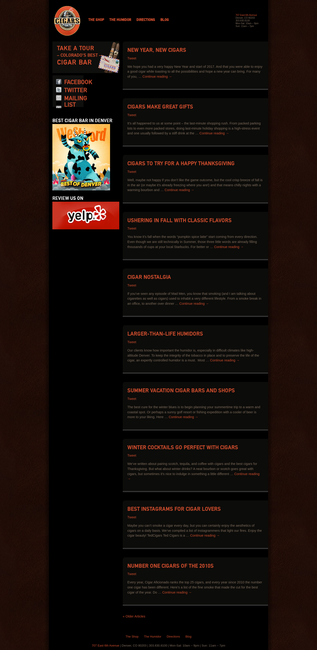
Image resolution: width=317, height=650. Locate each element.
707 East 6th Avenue (246, 15)
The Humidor (120, 20)
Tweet (131, 58)
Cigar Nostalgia (149, 277)
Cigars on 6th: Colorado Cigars (67, 20)
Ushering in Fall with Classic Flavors (179, 221)
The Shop (96, 20)
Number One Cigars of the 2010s (170, 566)
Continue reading (157, 76)
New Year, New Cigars (156, 50)
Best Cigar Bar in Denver (82, 120)
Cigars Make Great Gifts (160, 107)
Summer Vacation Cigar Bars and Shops (181, 391)
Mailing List (75, 101)
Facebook (78, 82)
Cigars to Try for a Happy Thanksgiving (181, 164)
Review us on (67, 198)
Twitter (75, 90)
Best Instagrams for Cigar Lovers (174, 509)
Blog (164, 20)
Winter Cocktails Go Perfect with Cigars (182, 448)
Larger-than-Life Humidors (165, 334)
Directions (145, 20)
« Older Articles (134, 616)
